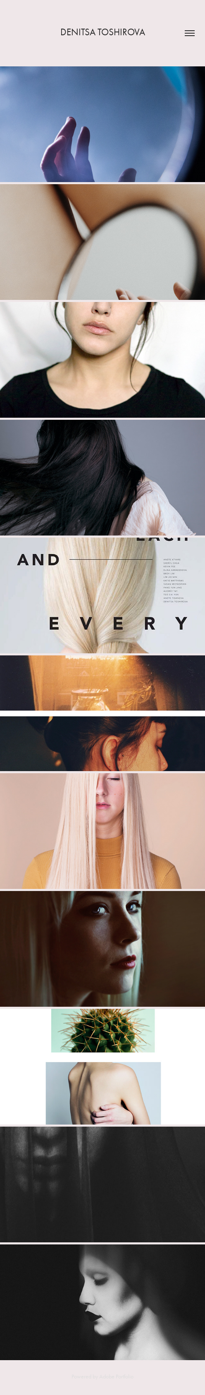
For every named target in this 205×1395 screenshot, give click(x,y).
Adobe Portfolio (116, 1376)
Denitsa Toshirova (102, 32)
